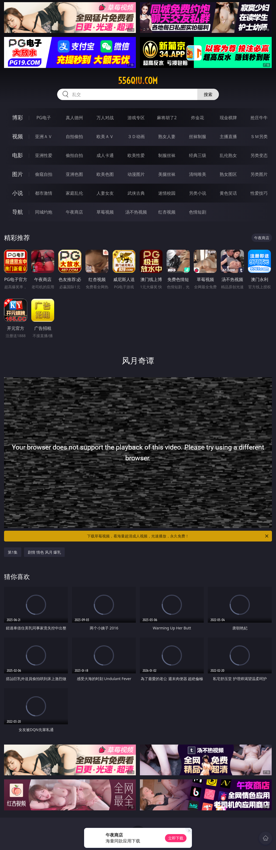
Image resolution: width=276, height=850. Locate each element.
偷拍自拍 (74, 155)
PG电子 (43, 118)
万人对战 (105, 118)
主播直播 (228, 136)
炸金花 (197, 118)
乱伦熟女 (228, 155)
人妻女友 (105, 193)
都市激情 (43, 193)
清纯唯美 (197, 174)
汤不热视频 (136, 212)
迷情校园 (166, 193)
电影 (17, 155)
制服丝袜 (166, 155)
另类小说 (197, 193)
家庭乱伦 (74, 193)
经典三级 (197, 155)
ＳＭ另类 (259, 136)
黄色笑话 (228, 193)
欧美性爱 (136, 155)
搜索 (208, 94)
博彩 (17, 117)
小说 (17, 193)
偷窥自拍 (43, 174)
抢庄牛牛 (259, 118)
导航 (17, 211)
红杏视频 (166, 212)
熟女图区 (228, 174)
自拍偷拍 (74, 136)
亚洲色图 (74, 174)
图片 (17, 174)
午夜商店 (74, 212)
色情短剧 (197, 212)
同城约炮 (43, 212)
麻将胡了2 (167, 118)
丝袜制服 (197, 136)
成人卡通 (105, 155)
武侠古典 (136, 193)
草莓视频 (105, 212)
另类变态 (259, 155)
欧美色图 (105, 174)
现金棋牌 (228, 118)
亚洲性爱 (43, 155)
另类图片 (259, 174)
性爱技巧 (259, 193)
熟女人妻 (166, 136)
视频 (17, 136)
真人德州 (74, 118)
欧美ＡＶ (105, 136)
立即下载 (175, 838)
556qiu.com (138, 80)
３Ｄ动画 (136, 136)
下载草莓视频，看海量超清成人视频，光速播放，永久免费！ (178, 536)
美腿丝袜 (166, 174)
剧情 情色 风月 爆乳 (44, 552)
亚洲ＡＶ (43, 136)
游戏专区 (136, 118)
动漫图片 (136, 174)
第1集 (13, 552)
